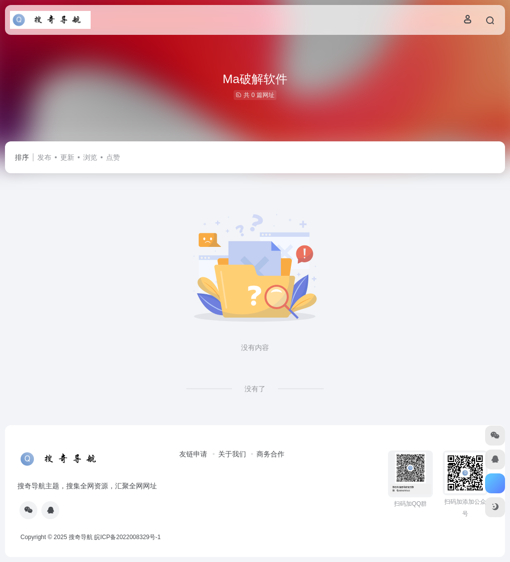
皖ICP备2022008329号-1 (127, 537)
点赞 (113, 157)
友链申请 (193, 454)
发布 (44, 157)
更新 (67, 157)
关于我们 (232, 454)
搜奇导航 (81, 537)
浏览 (90, 157)
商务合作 (270, 454)
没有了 (255, 389)
